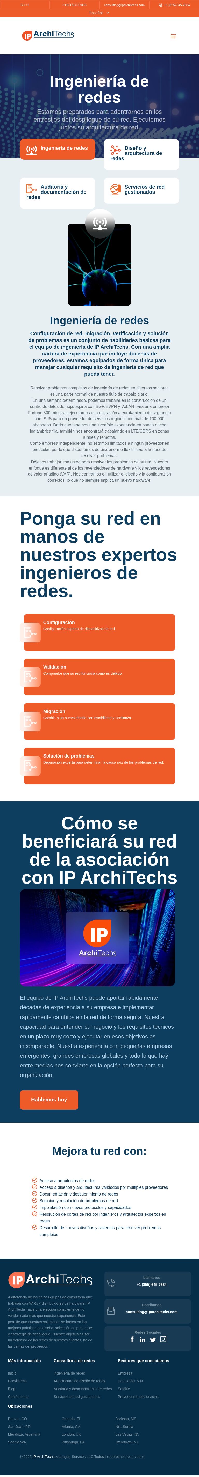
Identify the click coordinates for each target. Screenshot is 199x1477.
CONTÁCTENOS (75, 5)
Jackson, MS (126, 1420)
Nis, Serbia (124, 1428)
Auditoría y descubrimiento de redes (83, 1390)
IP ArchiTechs (44, 1458)
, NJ (127, 1444)
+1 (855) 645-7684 (174, 5)
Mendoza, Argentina (24, 1436)
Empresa (125, 1375)
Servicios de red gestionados (77, 1398)
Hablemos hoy (55, 1100)
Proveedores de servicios (138, 1398)
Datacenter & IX (131, 1382)
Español (96, 13)
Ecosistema (17, 1382)
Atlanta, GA (71, 1428)
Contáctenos (18, 1398)
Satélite (124, 1390)
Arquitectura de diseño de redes (79, 1382)
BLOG (24, 5)
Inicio (12, 1375)
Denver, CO (17, 1420)
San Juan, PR (19, 1428)
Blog (11, 1390)
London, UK (71, 1436)
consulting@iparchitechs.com (124, 5)
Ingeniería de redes (69, 1375)
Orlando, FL (71, 1420)
